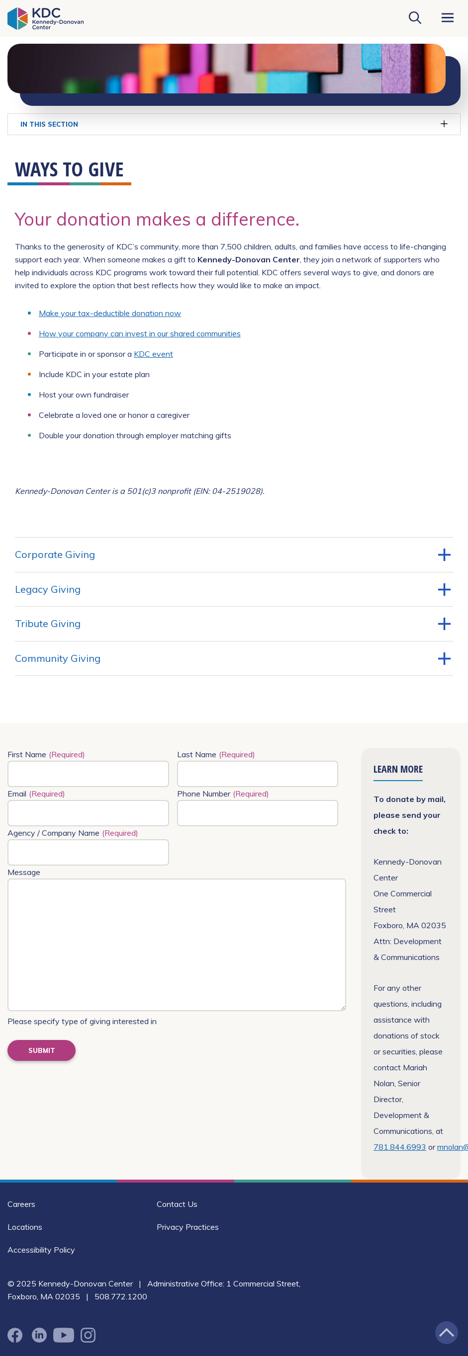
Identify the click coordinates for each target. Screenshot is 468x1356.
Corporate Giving (233, 554)
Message (23, 872)
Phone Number (223, 793)
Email (36, 793)
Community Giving (233, 658)
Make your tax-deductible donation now (110, 313)
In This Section (234, 124)
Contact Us (177, 1204)
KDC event (153, 354)
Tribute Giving (233, 623)
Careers (21, 1204)
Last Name (216, 754)
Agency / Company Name (72, 833)
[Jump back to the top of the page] (446, 1332)
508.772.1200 (120, 1296)
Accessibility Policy (41, 1250)
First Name (46, 754)
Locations (24, 1227)
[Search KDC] (414, 18)
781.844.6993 (400, 1147)
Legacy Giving (233, 589)
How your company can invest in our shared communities (140, 333)
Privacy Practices (188, 1227)
